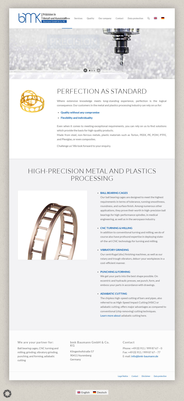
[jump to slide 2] (92, 70)
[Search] (148, 18)
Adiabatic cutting (113, 293)
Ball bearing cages (114, 192)
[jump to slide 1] (89, 70)
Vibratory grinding (114, 249)
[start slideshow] (85, 70)
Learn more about (110, 315)
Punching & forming (115, 271)
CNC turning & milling (116, 227)
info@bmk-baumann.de (144, 356)
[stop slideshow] (98, 70)
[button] (7, 393)
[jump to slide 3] (94, 70)
